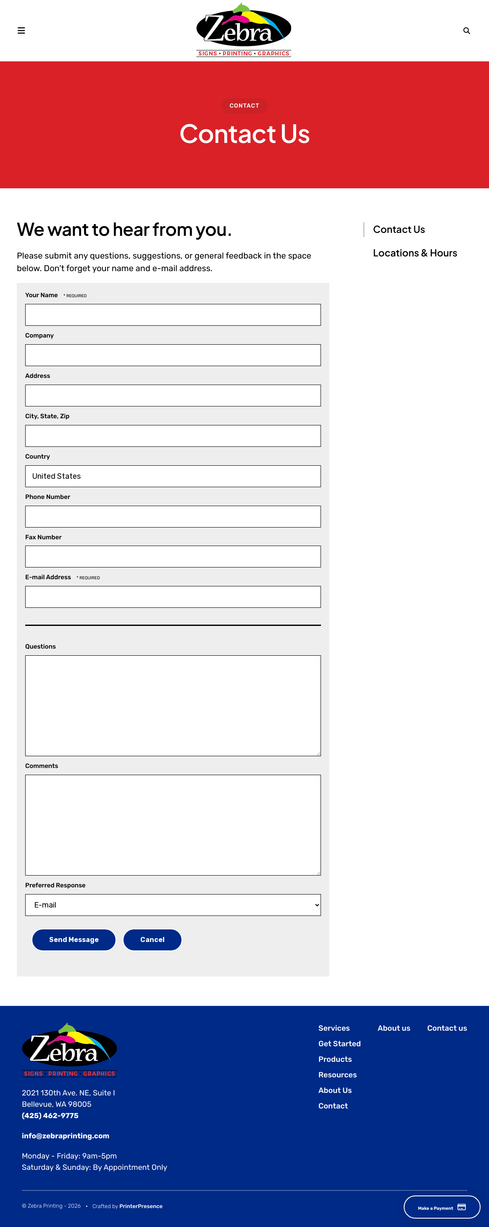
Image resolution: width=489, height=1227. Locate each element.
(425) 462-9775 (51, 1115)
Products (335, 1059)
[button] (24, 30)
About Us (335, 1090)
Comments (41, 766)
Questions (40, 646)
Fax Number (43, 537)
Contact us (447, 1028)
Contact (244, 105)
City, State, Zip (47, 416)
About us (394, 1028)
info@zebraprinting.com (67, 1135)
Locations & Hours (415, 253)
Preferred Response (55, 885)
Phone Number (47, 497)
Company (39, 335)
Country (37, 456)
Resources (337, 1074)
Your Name (42, 295)
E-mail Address (48, 577)
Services (334, 1028)
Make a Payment (429, 1207)
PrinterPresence (141, 1206)
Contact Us (399, 229)
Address (37, 376)
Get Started (339, 1043)
